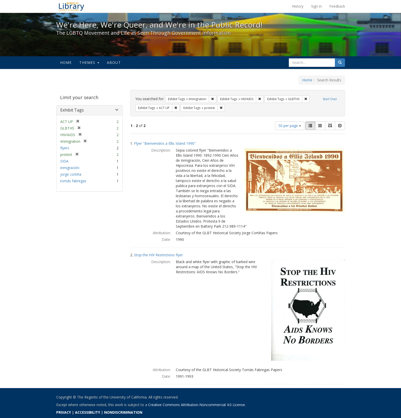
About (114, 62)
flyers (64, 148)
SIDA (64, 161)
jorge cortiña (70, 174)
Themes (89, 62)
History (297, 6)
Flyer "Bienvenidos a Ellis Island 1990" (165, 143)
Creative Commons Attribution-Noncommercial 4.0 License (196, 404)
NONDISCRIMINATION (123, 412)
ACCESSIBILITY (87, 412)
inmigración (69, 167)
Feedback (337, 6)
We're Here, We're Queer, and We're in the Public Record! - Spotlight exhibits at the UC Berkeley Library (71, 6)
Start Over (330, 99)
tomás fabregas (73, 180)
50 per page (289, 125)
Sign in (316, 6)
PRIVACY (63, 412)
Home (66, 62)
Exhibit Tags (72, 110)
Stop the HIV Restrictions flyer (158, 254)
